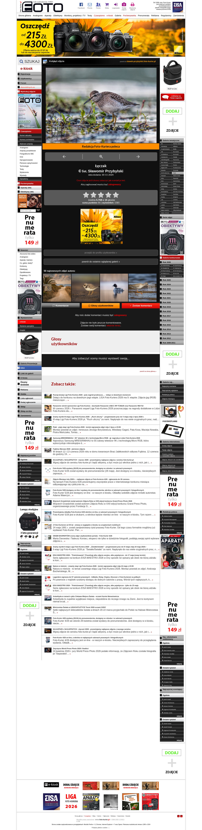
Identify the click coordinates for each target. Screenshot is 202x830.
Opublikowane (25, 272)
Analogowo (38, 15)
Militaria (175, 146)
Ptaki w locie (176, 175)
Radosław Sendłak (168, 529)
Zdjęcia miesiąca (168, 399)
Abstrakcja (164, 146)
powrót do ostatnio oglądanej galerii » (101, 261)
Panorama (176, 159)
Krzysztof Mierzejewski (169, 519)
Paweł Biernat (167, 660)
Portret (175, 165)
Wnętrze (175, 197)
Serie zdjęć (167, 217)
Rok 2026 (167, 262)
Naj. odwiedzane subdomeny (170, 638)
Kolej (162, 189)
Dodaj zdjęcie (167, 446)
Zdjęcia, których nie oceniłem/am (173, 460)
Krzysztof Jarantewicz (169, 734)
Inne (21, 157)
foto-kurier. (102, 820)
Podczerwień (176, 162)
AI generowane (165, 149)
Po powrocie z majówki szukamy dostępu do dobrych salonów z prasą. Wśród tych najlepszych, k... (103, 580)
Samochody (176, 181)
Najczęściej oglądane (170, 390)
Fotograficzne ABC (27, 154)
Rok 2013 (167, 334)
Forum (23, 83)
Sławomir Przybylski (105, 171)
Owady (175, 157)
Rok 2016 (167, 320)
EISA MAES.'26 (177, 276)
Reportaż (175, 178)
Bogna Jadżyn (25, 567)
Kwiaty (163, 197)
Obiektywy (57, 15)
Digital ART (164, 167)
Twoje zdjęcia (167, 450)
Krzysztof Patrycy (25, 474)
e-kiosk (110, 15)
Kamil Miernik (166, 679)
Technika (175, 194)
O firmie (23, 378)
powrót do (138, 61)
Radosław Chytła (25, 501)
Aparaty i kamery (26, 260)
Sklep (22, 407)
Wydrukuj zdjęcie (27, 92)
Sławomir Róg (167, 685)
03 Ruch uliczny (165, 271)
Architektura (164, 154)
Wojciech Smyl (25, 491)
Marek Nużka (24, 581)
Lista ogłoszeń (26, 398)
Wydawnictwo (26, 318)
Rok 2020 (167, 302)
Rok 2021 (167, 298)
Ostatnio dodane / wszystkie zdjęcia (168, 455)
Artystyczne (164, 157)
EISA (22, 368)
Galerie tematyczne (171, 140)
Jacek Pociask (167, 727)
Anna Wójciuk (24, 488)
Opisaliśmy (24, 179)
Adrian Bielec (24, 498)
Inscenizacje (164, 183)
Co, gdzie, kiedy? (26, 263)
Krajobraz (164, 194)
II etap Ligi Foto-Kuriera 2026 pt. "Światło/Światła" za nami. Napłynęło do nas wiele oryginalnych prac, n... (106, 549)
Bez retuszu (164, 162)
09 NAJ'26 (176, 273)
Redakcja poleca (168, 395)
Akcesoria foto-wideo (27, 254)
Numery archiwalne (27, 140)
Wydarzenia (24, 172)
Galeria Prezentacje (28, 363)
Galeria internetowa (171, 442)
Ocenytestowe (24, 383)
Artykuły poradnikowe (28, 151)
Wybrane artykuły (26, 144)
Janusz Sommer (25, 467)
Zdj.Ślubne (176, 205)
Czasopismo (99, 15)
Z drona (175, 199)
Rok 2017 (167, 316)
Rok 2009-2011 (169, 343)
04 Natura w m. (165, 273)
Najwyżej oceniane (169, 386)
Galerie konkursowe (171, 258)
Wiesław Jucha (25, 557)
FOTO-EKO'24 (165, 173)
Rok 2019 (167, 307)
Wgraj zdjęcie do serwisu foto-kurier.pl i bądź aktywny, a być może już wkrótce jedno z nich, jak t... (102, 462)
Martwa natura (177, 143)
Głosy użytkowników (100, 305)
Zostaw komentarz (140, 305)
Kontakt (128, 816)
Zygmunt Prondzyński (27, 560)
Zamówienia (178, 15)
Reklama (155, 15)
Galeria (118, 15)
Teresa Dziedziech (26, 470)
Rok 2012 (167, 338)
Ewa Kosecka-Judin (168, 650)
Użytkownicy (26, 78)
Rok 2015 (167, 325)
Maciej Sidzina (25, 495)
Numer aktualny (26, 135)
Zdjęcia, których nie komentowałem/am (168, 466)
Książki (22, 330)
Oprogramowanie (26, 160)
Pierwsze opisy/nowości (29, 163)
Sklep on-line (26, 411)
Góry (162, 178)
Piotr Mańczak (167, 526)
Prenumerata (143, 15)
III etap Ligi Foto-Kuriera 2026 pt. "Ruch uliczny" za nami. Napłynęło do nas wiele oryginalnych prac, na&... (106, 420)
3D (162, 143)
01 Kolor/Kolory (165, 265)
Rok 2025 (167, 280)
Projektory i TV (25, 275)
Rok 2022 (167, 293)
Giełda (23, 394)
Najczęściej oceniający (172, 689)
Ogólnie (23, 460)
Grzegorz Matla (167, 682)
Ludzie (163, 205)
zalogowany (114, 184)
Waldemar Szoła (167, 672)
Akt (162, 151)
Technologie (24, 166)
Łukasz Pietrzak (25, 477)
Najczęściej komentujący (26, 544)
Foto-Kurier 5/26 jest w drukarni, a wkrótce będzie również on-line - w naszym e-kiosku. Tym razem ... (104, 514)
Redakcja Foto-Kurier (27, 464)
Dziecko (163, 170)
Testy (89, 15)
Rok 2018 (167, 311)
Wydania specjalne (27, 326)
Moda (174, 149)
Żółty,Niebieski (177, 210)
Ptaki (174, 173)
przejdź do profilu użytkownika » (101, 252)
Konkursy (23, 266)
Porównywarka (129, 15)
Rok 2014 (167, 329)
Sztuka (175, 189)
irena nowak (166, 657)
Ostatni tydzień (27, 484)
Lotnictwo (163, 202)
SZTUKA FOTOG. (178, 191)
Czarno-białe (164, 165)
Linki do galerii (26, 373)
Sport (174, 183)
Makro (163, 207)
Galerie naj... (168, 382)
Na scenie (176, 151)
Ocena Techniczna (168, 703)
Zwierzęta (176, 207)
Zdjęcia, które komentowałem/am (173, 471)
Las (162, 199)
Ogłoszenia (106, 816)
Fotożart (163, 175)
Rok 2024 (167, 284)
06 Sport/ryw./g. (177, 265)
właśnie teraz (113, 325)
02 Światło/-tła (165, 268)
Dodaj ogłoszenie (27, 402)
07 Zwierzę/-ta (177, 268)
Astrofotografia (165, 159)
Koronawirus (164, 191)
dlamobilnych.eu (27, 87)
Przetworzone (177, 167)
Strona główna (24, 15)
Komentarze (61, 305)
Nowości (24, 250)
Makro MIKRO (165, 210)
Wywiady (23, 175)
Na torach (176, 154)
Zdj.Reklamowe (177, 202)
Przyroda (175, 170)
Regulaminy (166, 15)
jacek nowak (24, 553)
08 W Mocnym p (177, 271)
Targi (21, 279)
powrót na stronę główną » (148, 371)
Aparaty (48, 15)
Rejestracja (25, 74)
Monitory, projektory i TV (74, 15)
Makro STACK (165, 213)
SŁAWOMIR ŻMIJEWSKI (28, 584)
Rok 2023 (167, 289)
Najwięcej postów (28, 455)
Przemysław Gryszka (169, 523)
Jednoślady (164, 186)
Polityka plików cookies (100, 827)
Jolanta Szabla (167, 516)
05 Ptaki (163, 276)
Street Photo (176, 186)
